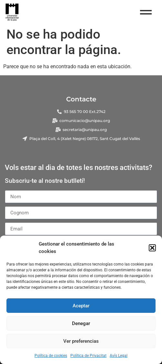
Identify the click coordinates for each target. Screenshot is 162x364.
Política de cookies (51, 355)
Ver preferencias (81, 341)
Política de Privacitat (88, 355)
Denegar (81, 323)
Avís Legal (118, 355)
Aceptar (81, 306)
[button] (152, 248)
